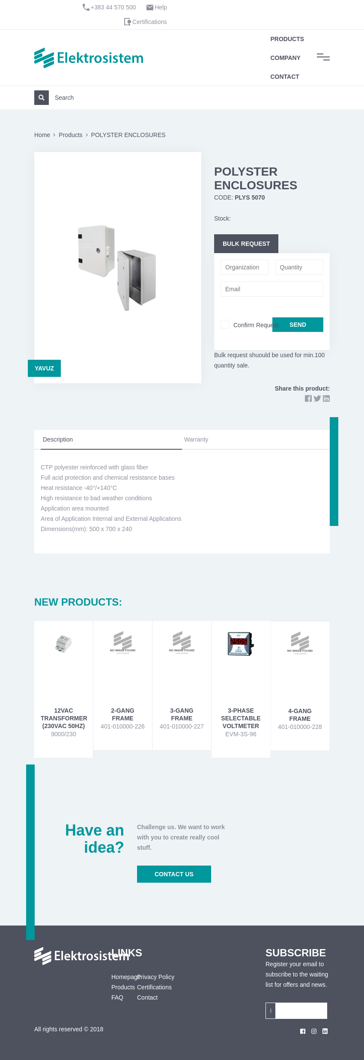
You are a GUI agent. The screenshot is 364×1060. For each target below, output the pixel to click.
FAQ (117, 997)
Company (285, 57)
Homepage (117, 976)
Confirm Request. (256, 325)
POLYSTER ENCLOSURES (128, 134)
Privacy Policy (155, 976)
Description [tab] (58, 439)
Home (42, 134)
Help (161, 7)
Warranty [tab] (196, 439)
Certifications (149, 21)
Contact (284, 76)
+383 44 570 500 (113, 7)
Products (287, 39)
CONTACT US (174, 874)
